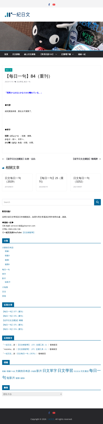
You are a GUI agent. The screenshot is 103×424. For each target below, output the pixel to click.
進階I (7, 260)
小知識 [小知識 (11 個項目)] (33, 371)
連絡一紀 (82, 54)
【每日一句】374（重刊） (13, 329)
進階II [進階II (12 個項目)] (22, 378)
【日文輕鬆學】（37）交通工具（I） (32, 344)
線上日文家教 (29, 54)
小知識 (5, 287)
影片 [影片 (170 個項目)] (39, 371)
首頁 (6, 54)
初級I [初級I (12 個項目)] (4, 371)
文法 (4, 291)
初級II (7, 255)
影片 (4, 278)
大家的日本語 (7, 247)
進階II (7, 264)
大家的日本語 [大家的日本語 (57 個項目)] (23, 371)
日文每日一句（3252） (81, 179)
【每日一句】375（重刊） (13, 324)
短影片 (7, 282)
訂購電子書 (66, 54)
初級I (7, 251)
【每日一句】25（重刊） (51, 179)
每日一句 (8, 70)
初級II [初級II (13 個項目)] (9, 371)
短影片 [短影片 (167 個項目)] (11, 378)
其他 (4, 296)
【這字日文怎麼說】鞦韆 (12, 320)
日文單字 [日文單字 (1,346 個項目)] (50, 370)
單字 (4, 274)
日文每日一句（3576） (26, 353)
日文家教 (16, 54)
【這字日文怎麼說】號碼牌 (86, 158)
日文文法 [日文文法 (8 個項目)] (77, 371)
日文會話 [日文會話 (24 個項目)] (85, 371)
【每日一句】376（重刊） (13, 316)
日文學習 (20, 82)
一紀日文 (8, 344)
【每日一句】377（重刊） (13, 311)
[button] (55, 54)
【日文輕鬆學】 (28, 232)
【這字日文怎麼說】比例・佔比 (18, 158)
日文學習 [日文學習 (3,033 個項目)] (65, 370)
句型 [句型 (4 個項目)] (13, 371)
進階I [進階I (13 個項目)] (18, 378)
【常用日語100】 (47, 54)
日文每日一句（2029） (13, 179)
